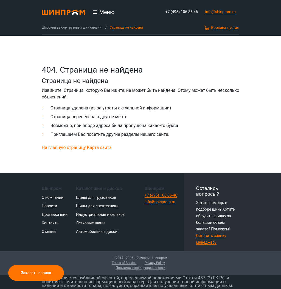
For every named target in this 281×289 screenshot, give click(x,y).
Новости (49, 206)
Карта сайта (99, 147)
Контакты (50, 223)
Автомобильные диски (96, 231)
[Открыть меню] (103, 12)
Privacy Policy (155, 263)
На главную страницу (64, 147)
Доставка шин (55, 214)
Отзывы (49, 231)
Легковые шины (90, 223)
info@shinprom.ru (220, 12)
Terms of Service (124, 263)
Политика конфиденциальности (140, 268)
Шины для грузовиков (96, 197)
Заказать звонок (36, 273)
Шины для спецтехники (97, 206)
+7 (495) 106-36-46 (181, 12)
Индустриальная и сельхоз (100, 214)
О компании (52, 197)
